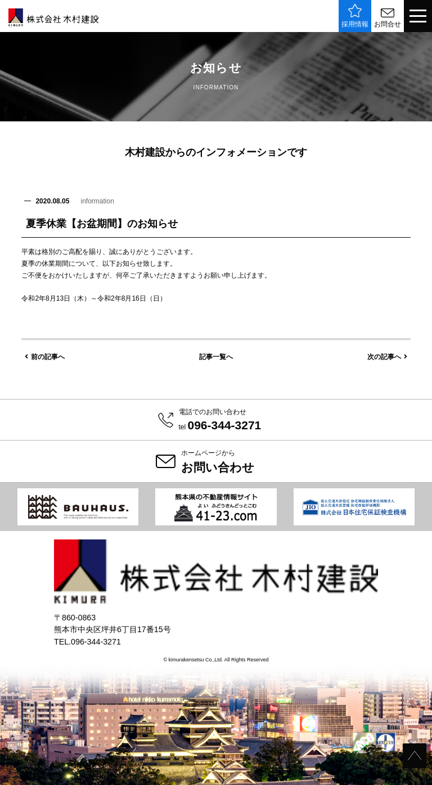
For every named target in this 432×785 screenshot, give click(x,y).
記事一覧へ (216, 357)
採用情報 (354, 16)
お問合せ (387, 18)
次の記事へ (387, 357)
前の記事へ (45, 357)
